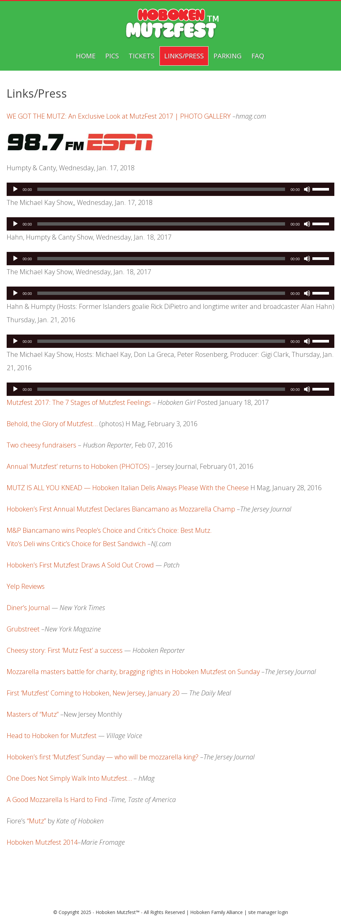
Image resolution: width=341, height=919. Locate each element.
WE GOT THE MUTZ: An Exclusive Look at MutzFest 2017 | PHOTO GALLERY (119, 116)
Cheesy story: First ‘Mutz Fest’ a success (65, 650)
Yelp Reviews (26, 586)
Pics (112, 55)
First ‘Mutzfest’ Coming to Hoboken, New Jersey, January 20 (93, 692)
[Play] (15, 189)
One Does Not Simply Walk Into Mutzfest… (69, 778)
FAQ (257, 55)
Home (86, 55)
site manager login (268, 912)
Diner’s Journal (28, 607)
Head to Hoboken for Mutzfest (52, 735)
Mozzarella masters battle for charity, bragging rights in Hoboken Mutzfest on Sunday (133, 671)
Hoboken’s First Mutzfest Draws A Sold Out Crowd (80, 564)
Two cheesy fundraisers (41, 445)
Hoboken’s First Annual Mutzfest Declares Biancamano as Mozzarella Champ (121, 508)
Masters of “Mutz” (33, 714)
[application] (170, 189)
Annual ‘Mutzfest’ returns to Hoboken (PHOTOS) (78, 466)
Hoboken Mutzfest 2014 (42, 842)
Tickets (142, 55)
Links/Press (184, 55)
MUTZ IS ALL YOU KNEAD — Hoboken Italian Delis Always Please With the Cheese (128, 487)
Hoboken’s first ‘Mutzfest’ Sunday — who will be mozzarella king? (103, 756)
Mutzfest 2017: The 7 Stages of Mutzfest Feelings (79, 402)
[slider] (161, 189)
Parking (227, 55)
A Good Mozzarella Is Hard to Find (57, 799)
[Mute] (307, 189)
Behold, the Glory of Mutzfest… (52, 423)
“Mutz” (36, 820)
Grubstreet (23, 628)
